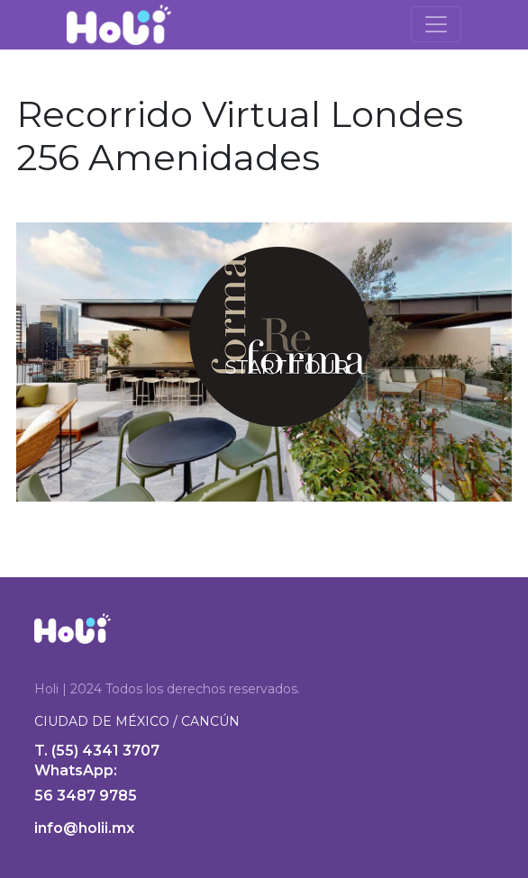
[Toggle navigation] (436, 24)
